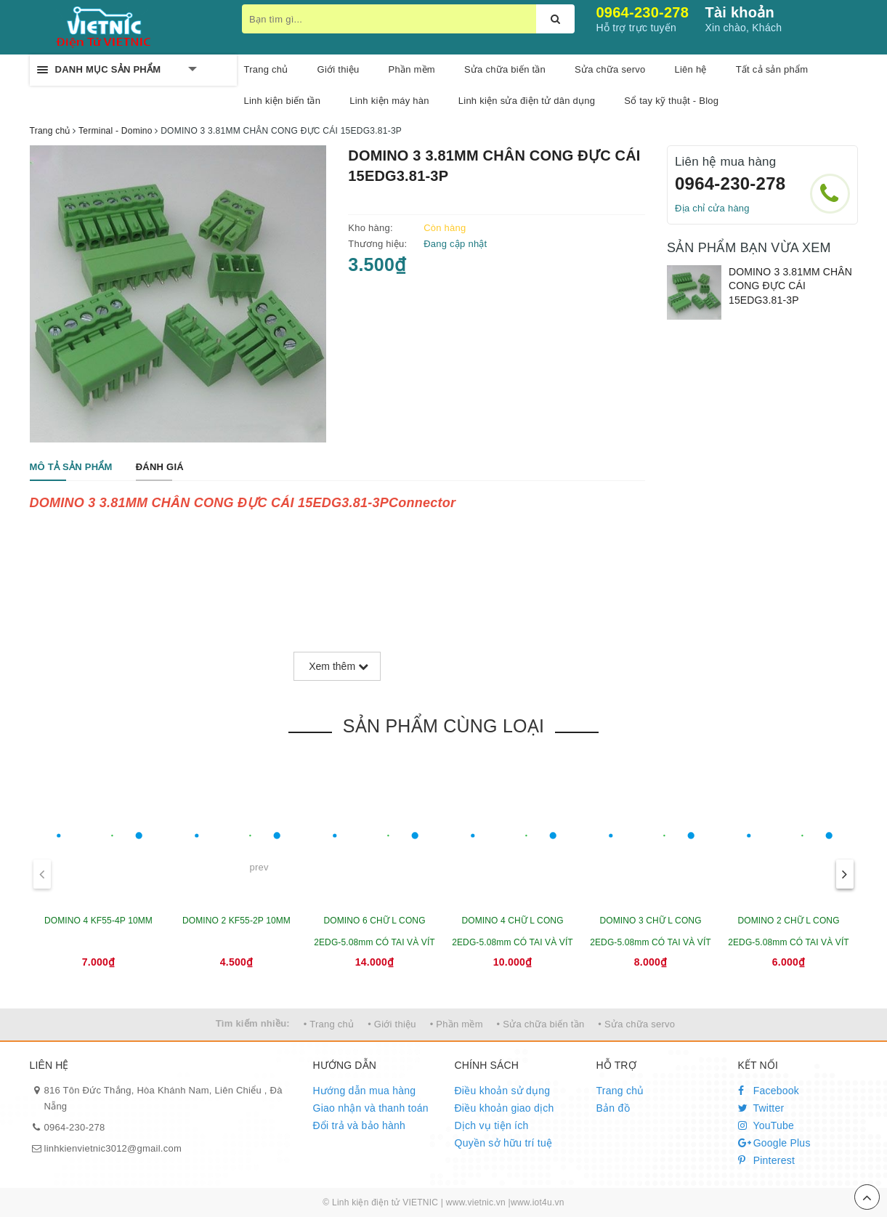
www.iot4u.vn (537, 1202)
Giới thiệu (338, 69)
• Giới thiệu (392, 1024)
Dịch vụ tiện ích (492, 1125)
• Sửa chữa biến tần (541, 1024)
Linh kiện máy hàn (389, 100)
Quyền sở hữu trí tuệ (504, 1143)
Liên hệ (690, 69)
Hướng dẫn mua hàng (364, 1090)
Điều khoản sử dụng (503, 1090)
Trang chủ (620, 1090)
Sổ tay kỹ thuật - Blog (671, 100)
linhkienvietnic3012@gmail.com (113, 1148)
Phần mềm (412, 69)
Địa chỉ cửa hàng (712, 208)
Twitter (761, 1108)
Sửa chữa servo (610, 69)
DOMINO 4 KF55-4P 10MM (98, 920)
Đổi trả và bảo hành (359, 1125)
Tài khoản (739, 12)
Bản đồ (613, 1108)
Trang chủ (266, 69)
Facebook (769, 1090)
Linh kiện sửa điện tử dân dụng (526, 100)
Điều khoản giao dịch (504, 1108)
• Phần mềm (456, 1024)
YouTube (766, 1125)
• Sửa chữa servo (636, 1024)
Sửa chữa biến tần (505, 69)
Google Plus (774, 1143)
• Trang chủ (329, 1024)
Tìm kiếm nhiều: (253, 1023)
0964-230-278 (642, 12)
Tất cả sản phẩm (772, 69)
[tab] (71, 467)
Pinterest (766, 1160)
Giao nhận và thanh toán (371, 1108)
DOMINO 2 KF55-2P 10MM (236, 920)
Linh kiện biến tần (282, 100)
